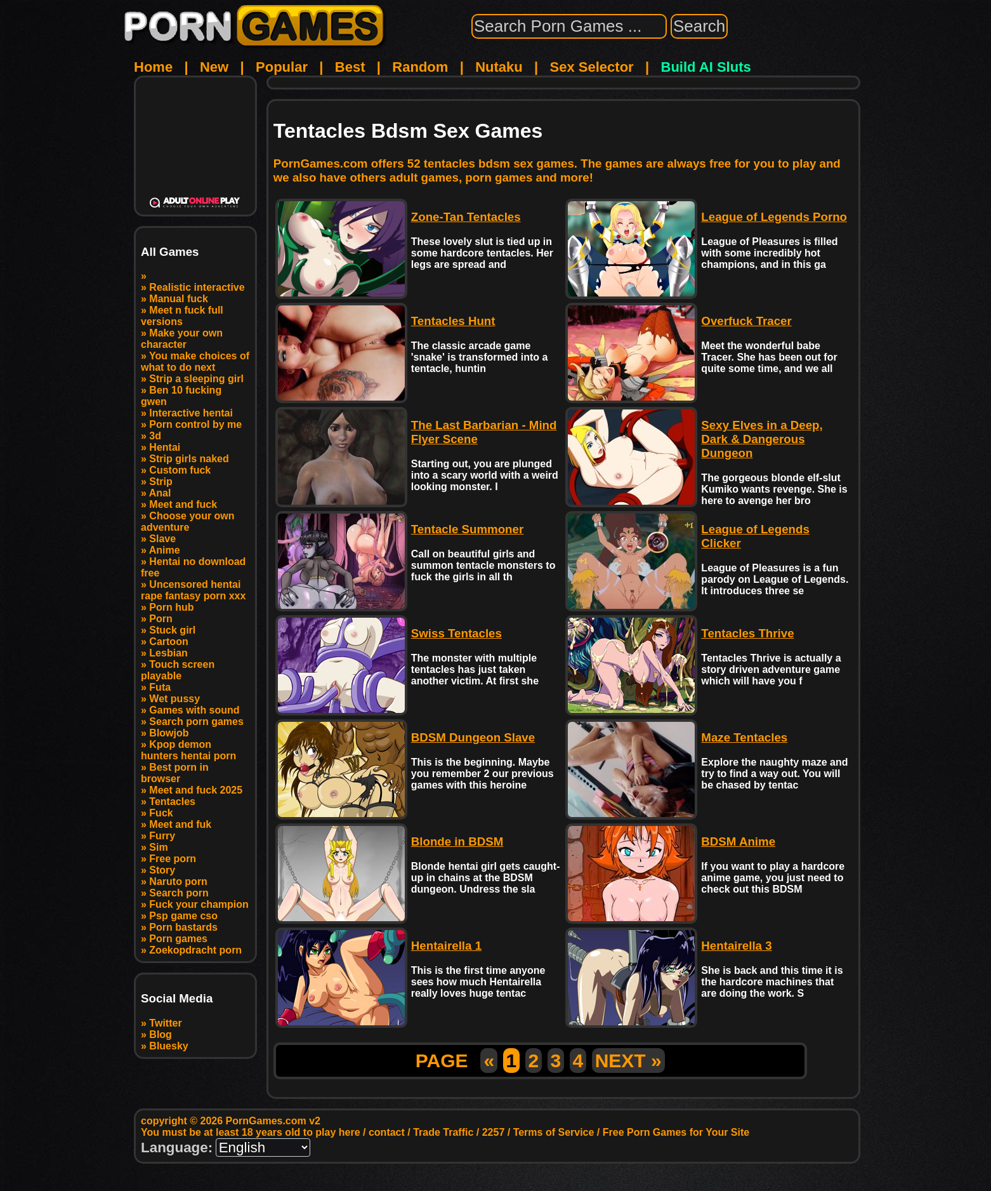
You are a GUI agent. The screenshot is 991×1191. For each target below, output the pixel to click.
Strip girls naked (188, 458)
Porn (160, 618)
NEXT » (628, 1060)
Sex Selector (592, 67)
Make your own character (182, 339)
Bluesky (168, 1046)
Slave (162, 538)
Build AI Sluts (706, 67)
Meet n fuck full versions (182, 316)
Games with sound (194, 710)
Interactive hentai (191, 413)
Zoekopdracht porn (195, 950)
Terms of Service (553, 1132)
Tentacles (172, 801)
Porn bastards (183, 927)
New (214, 67)
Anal (160, 493)
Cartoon (168, 641)
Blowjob (168, 733)
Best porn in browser (175, 773)
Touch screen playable (177, 670)
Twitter (165, 1023)
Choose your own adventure (188, 521)
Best (350, 67)
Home (153, 67)
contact (387, 1132)
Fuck (161, 813)
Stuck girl (172, 630)
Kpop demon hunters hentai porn (188, 750)
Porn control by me (195, 424)
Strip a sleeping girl (196, 378)
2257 (493, 1132)
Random (420, 67)
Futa (160, 687)
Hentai (164, 447)
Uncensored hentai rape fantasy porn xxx (193, 590)
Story (162, 870)
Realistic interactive (196, 287)
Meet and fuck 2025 (195, 790)
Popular (282, 67)
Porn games (178, 938)
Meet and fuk (180, 824)
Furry (162, 835)
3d (155, 435)
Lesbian (168, 653)
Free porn (172, 858)
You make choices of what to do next (195, 361)
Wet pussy (174, 698)
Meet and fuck (183, 504)
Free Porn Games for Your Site (676, 1132)
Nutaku (499, 67)
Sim (158, 847)
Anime (164, 550)
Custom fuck (180, 470)
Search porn (178, 893)
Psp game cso (183, 915)
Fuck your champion (198, 904)
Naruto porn (178, 881)
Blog (160, 1034)
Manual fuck (178, 298)
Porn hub (171, 607)
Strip (160, 481)
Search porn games (196, 721)
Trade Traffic (443, 1132)
